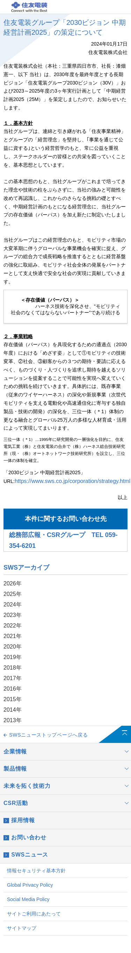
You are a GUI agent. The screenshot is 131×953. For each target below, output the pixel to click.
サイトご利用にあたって (34, 914)
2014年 (12, 710)
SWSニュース (25, 855)
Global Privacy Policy (30, 885)
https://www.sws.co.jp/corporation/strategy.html (72, 481)
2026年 (12, 583)
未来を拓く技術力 (67, 786)
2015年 (12, 699)
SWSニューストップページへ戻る (45, 735)
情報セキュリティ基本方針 (36, 870)
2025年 (12, 594)
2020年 (12, 647)
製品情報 (67, 768)
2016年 (12, 689)
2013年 (12, 720)
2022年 (12, 626)
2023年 (12, 615)
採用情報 (19, 820)
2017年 (12, 678)
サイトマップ (21, 928)
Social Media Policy (28, 899)
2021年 (12, 636)
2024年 (12, 605)
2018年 (12, 668)
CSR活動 (67, 803)
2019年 (12, 657)
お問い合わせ (24, 837)
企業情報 (67, 751)
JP (94, 7)
